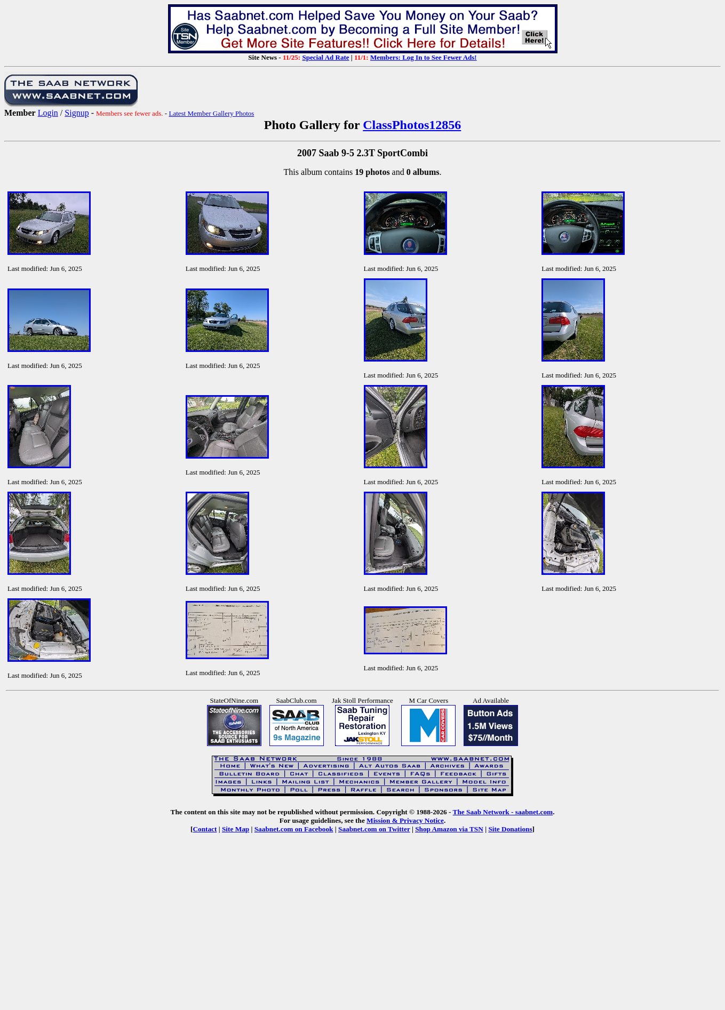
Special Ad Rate (325, 57)
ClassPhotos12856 (412, 125)
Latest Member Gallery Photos (211, 113)
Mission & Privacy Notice (405, 820)
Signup (77, 112)
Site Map (235, 829)
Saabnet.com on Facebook (293, 829)
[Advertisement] (363, 929)
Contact (205, 829)
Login (48, 112)
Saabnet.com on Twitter (374, 829)
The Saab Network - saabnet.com (503, 812)
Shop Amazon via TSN (449, 829)
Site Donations (510, 829)
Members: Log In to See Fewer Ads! (423, 57)
